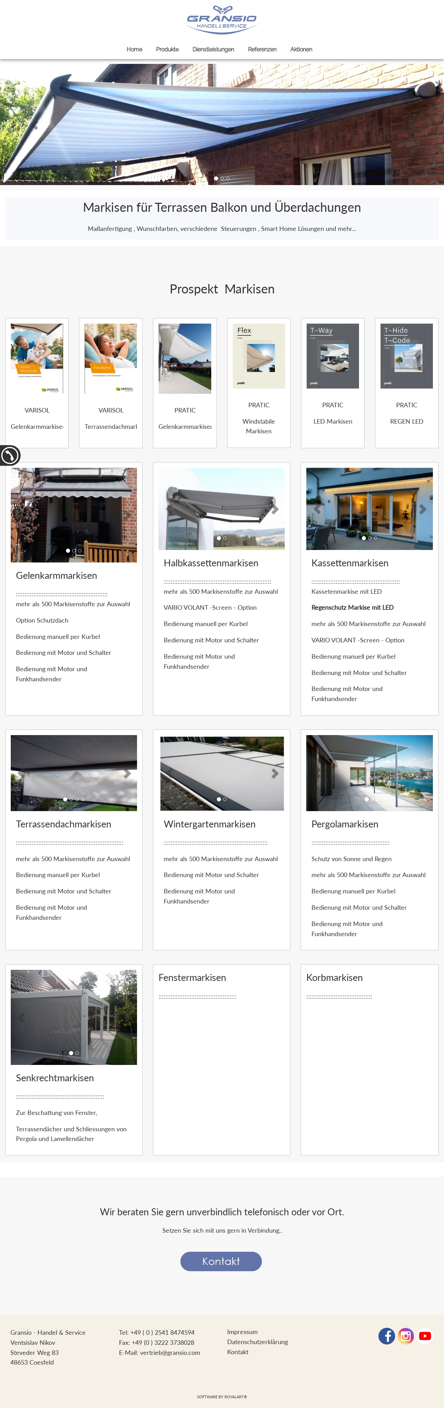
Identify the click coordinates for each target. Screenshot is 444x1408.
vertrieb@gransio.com (170, 1352)
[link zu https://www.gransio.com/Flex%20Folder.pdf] (259, 355)
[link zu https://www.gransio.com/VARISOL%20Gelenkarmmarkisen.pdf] (37, 357)
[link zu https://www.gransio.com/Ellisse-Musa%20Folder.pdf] (185, 357)
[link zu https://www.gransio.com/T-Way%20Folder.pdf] (333, 355)
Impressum (242, 1331)
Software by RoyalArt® (222, 1396)
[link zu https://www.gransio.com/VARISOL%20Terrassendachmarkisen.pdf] (111, 357)
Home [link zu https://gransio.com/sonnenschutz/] (134, 49)
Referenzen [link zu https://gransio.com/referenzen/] (262, 49)
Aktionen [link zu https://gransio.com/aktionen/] (301, 49)
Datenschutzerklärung (257, 1341)
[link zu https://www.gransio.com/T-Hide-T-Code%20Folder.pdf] (407, 355)
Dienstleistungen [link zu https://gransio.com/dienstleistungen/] (213, 49)
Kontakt (237, 1352)
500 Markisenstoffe (69, 604)
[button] (34, 125)
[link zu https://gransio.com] (222, 20)
